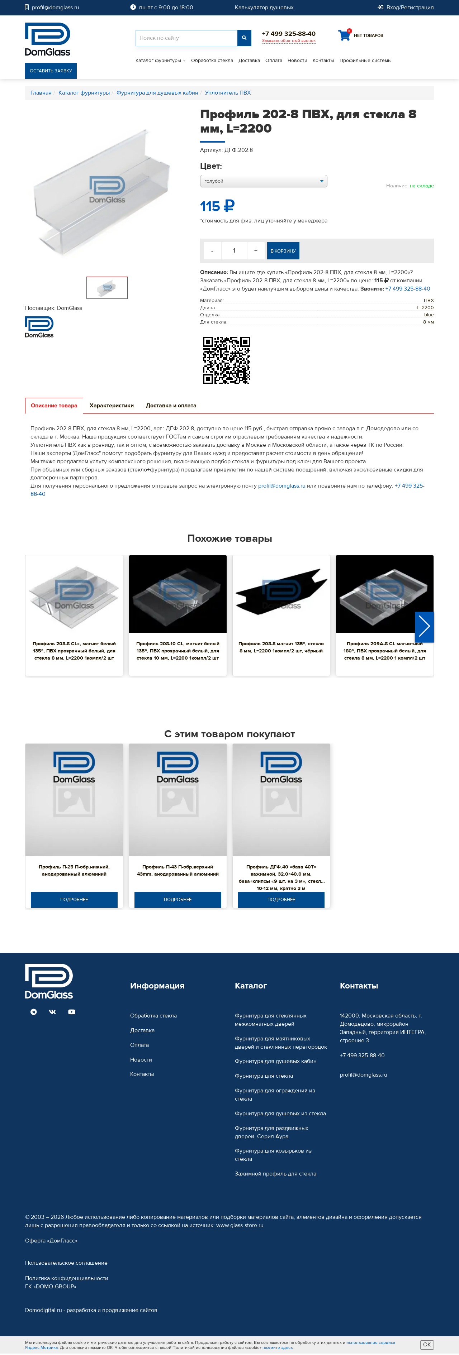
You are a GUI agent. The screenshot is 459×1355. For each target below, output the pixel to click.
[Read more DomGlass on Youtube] (71, 1013)
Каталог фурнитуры (158, 61)
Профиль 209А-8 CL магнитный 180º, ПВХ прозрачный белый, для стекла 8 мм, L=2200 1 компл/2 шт (385, 651)
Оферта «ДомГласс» (51, 1241)
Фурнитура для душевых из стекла (280, 1114)
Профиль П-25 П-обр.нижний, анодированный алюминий (74, 871)
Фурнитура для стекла (264, 1077)
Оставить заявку (52, 71)
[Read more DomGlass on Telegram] (33, 1013)
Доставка (249, 61)
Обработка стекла (212, 61)
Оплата (273, 61)
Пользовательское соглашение (66, 1264)
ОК (427, 1346)
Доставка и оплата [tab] (171, 406)
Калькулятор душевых (264, 7)
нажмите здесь (277, 1348)
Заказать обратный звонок (289, 40)
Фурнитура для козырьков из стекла (273, 1156)
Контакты (323, 61)
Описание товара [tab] (54, 406)
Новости (297, 61)
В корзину (287, 252)
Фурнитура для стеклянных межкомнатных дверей (271, 1021)
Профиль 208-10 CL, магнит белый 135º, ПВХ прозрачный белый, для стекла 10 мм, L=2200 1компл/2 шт (177, 651)
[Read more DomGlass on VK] (52, 1013)
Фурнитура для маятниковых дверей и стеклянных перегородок (281, 1044)
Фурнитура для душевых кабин (276, 1062)
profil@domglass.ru (282, 486)
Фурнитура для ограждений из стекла (275, 1095)
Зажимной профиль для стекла (275, 1174)
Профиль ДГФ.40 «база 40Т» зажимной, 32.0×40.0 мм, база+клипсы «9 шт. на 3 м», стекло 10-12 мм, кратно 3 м (281, 878)
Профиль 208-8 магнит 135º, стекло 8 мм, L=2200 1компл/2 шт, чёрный (281, 648)
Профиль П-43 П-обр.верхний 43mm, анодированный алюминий (178, 871)
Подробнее (74, 900)
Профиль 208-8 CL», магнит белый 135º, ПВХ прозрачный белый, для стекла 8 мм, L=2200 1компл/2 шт (74, 651)
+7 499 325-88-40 (407, 289)
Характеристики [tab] (112, 406)
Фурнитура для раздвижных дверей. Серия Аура (271, 1133)
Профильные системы (366, 61)
